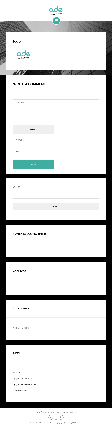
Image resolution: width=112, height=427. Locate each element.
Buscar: (16, 187)
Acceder (17, 372)
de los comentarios (24, 384)
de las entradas (22, 378)
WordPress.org (20, 390)
